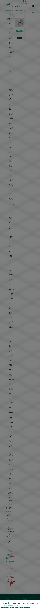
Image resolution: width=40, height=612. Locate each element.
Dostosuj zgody (17, 607)
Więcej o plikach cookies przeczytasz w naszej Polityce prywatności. (10, 605)
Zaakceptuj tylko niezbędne (7, 607)
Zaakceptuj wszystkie (25, 607)
